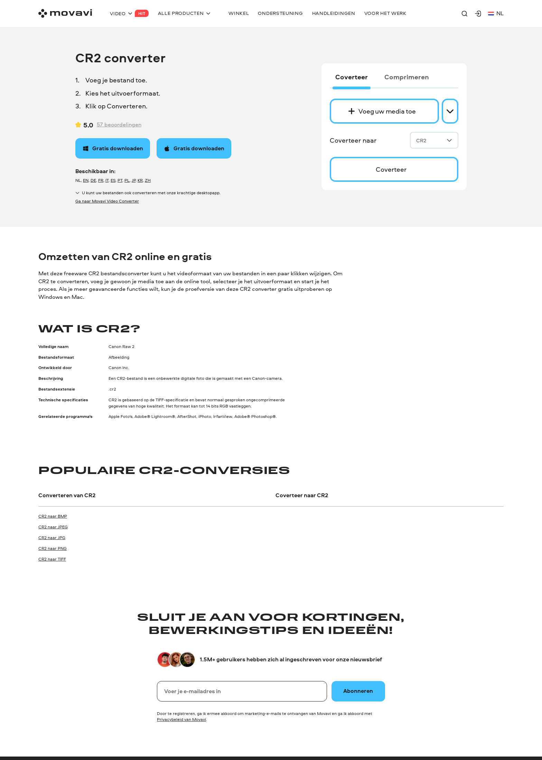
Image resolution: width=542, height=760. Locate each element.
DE (93, 180)
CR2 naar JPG (51, 537)
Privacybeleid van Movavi (181, 719)
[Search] (464, 13)
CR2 (434, 140)
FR (100, 180)
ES (113, 180)
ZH (148, 180)
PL (127, 180)
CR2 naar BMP (52, 516)
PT (120, 180)
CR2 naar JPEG (53, 527)
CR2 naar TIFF (52, 559)
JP (134, 180)
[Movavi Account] (478, 13)
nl (496, 13)
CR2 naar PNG (52, 548)
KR (140, 180)
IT (107, 180)
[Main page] (65, 13)
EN (85, 180)
